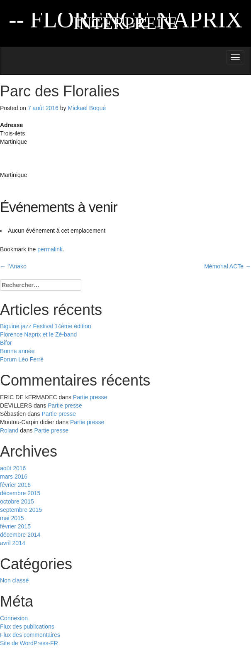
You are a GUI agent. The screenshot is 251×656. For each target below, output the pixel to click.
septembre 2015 (21, 509)
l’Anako (13, 266)
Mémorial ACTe (227, 266)
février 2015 (15, 526)
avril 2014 (12, 543)
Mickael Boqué (87, 108)
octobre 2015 (17, 501)
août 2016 (13, 468)
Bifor (6, 342)
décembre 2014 (20, 534)
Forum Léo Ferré (22, 359)
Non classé (14, 580)
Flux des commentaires (30, 634)
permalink (50, 249)
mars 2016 (13, 476)
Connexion (14, 618)
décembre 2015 (20, 493)
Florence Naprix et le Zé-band (38, 334)
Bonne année (17, 351)
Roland (9, 430)
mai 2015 (12, 518)
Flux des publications (27, 626)
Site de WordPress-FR (29, 643)
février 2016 (15, 485)
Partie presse (90, 397)
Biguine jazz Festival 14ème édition (45, 326)
